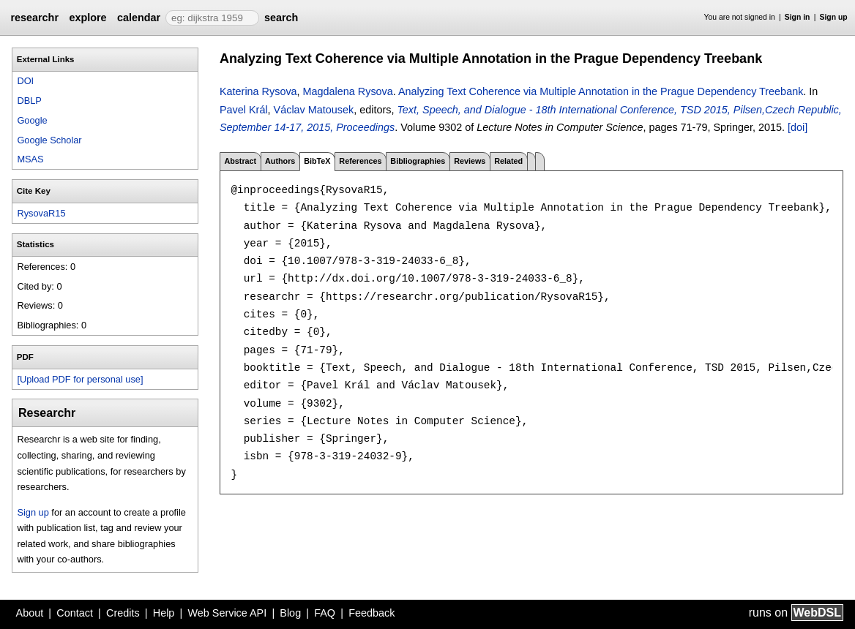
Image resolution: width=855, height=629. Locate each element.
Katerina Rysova (258, 91)
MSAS (30, 159)
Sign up (834, 17)
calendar (138, 17)
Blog (290, 613)
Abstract (240, 161)
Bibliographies (417, 161)
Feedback (371, 613)
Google (32, 120)
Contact (74, 613)
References (360, 161)
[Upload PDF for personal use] (80, 379)
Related (508, 161)
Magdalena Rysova (348, 91)
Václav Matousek (314, 110)
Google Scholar (49, 140)
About (30, 613)
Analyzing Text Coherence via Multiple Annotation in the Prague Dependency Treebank (600, 91)
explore (87, 17)
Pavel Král (244, 110)
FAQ (324, 613)
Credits (123, 613)
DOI (25, 80)
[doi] (797, 127)
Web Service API (226, 613)
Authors (280, 161)
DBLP (29, 100)
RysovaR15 (41, 213)
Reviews (469, 161)
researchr (34, 17)
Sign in (797, 17)
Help (164, 613)
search (281, 17)
